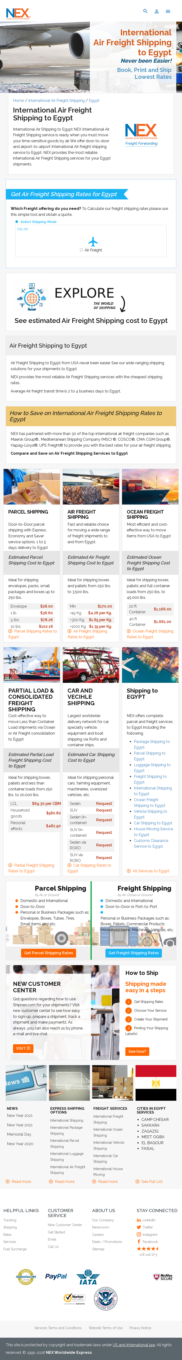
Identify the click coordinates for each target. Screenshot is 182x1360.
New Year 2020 (20, 1144)
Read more (21, 1181)
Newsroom (100, 1227)
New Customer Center (65, 1225)
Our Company (103, 1220)
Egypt (94, 100)
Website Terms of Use (106, 1328)
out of (148, 1254)
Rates (7, 1235)
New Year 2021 (20, 1115)
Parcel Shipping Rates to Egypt (32, 634)
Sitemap (98, 1249)
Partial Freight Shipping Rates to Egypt (31, 868)
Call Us (53, 1247)
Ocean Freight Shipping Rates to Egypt (150, 634)
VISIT (23, 1048)
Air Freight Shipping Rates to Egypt (87, 634)
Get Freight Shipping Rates (134, 953)
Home (19, 100)
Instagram (149, 1235)
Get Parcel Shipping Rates (48, 953)
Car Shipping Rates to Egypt (89, 868)
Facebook (149, 1242)
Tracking (9, 1220)
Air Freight (93, 250)
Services (9, 1242)
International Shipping (66, 1120)
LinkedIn (148, 1220)
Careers (98, 1235)
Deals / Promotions (107, 1242)
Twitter (147, 1227)
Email (52, 1239)
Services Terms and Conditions (58, 1328)
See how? (137, 1051)
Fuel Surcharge (15, 1249)
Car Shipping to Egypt (153, 823)
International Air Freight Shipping (57, 100)
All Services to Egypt (151, 871)
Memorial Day (19, 1134)
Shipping (10, 1227)
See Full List (152, 1181)
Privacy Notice (140, 1328)
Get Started (56, 1232)
